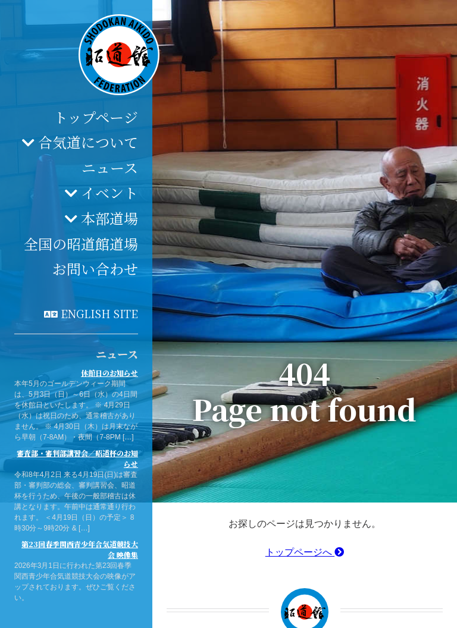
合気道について (88, 141)
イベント (109, 192)
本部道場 (109, 218)
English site (99, 313)
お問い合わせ (95, 268)
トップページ (96, 116)
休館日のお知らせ (109, 373)
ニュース (110, 167)
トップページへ (304, 552)
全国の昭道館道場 (81, 243)
